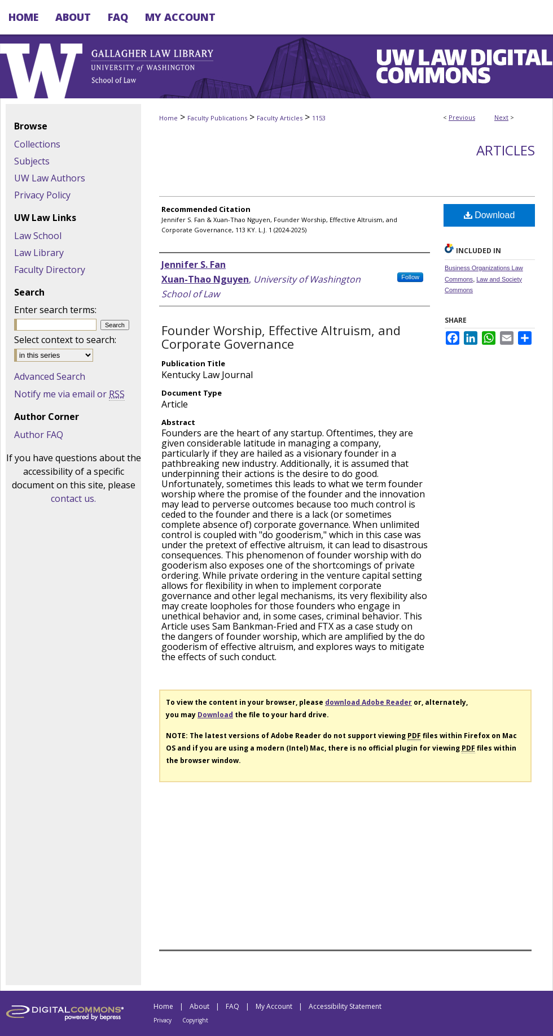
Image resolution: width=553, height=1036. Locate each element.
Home (168, 118)
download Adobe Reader (368, 702)
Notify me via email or (69, 394)
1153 (319, 118)
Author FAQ (38, 434)
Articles (505, 150)
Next (501, 117)
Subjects (32, 161)
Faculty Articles (279, 118)
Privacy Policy (42, 195)
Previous (462, 117)
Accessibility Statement (345, 1006)
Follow (410, 277)
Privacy (162, 1020)
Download (489, 215)
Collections (37, 144)
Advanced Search (49, 376)
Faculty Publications (217, 118)
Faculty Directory (49, 269)
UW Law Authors (49, 178)
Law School (38, 235)
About (199, 1006)
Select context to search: (65, 339)
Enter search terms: (55, 310)
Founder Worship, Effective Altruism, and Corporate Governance (281, 337)
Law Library (39, 252)
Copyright (195, 1020)
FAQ (232, 1006)
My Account (274, 1006)
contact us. (73, 498)
